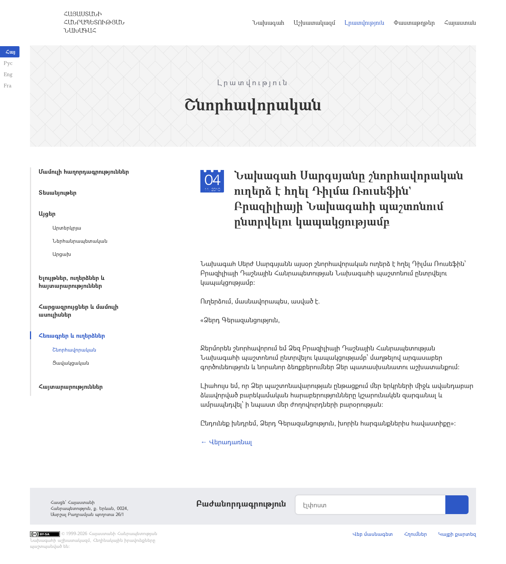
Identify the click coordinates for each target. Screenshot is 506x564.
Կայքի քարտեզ (457, 533)
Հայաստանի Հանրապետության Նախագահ (94, 22)
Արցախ (61, 253)
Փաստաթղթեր (414, 22)
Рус (8, 62)
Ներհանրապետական (79, 240)
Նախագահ (268, 22)
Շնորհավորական (74, 349)
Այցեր (47, 213)
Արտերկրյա (66, 227)
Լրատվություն (364, 22)
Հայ (10, 51)
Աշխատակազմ (314, 22)
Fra (8, 85)
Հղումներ (415, 533)
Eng (8, 74)
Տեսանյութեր (57, 192)
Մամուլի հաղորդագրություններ (84, 171)
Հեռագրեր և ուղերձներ (72, 335)
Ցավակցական (70, 362)
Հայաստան (460, 22)
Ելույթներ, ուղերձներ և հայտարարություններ (71, 281)
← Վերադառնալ (226, 441)
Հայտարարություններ (71, 386)
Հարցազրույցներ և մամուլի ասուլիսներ (78, 310)
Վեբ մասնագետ (372, 533)
